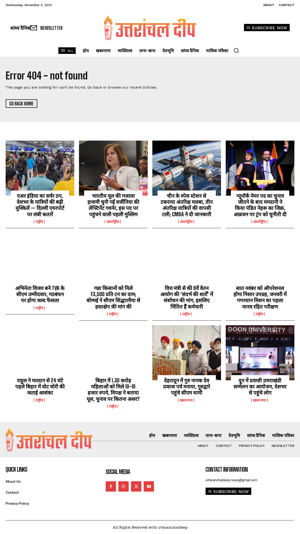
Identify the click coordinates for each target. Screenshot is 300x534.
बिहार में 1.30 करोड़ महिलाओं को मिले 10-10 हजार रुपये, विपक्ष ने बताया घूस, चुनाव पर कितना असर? (113, 389)
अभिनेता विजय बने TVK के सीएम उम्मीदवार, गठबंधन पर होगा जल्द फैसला (39, 294)
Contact (12, 492)
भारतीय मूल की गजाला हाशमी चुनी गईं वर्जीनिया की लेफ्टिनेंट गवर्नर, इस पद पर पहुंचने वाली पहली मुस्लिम (113, 205)
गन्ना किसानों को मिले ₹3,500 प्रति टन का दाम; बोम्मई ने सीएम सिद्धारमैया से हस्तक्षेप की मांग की (113, 297)
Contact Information (227, 469)
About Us (13, 481)
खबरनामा (186, 400)
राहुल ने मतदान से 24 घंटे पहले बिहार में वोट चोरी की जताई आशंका (40, 386)
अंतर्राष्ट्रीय (112, 222)
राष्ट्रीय (39, 222)
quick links (16, 469)
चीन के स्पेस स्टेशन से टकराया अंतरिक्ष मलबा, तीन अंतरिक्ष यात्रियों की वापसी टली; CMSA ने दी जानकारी (187, 205)
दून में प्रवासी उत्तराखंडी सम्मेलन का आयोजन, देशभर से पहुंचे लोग (259, 386)
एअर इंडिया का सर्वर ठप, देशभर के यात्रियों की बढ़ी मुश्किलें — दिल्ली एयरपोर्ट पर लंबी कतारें (39, 205)
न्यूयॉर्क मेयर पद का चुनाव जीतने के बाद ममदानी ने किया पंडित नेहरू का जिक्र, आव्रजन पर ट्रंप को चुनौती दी (260, 205)
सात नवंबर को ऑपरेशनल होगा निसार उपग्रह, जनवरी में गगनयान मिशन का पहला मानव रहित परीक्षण (260, 297)
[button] (236, 50)
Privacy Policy (17, 503)
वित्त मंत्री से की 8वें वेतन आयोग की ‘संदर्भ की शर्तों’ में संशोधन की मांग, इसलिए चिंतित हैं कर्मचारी (186, 297)
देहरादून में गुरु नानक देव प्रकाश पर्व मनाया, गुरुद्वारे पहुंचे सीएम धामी (186, 386)
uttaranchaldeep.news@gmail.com (231, 480)
